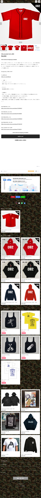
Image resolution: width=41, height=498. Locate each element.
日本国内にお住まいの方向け (20, 140)
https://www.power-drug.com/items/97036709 (11, 124)
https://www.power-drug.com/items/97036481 (11, 113)
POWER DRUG (4, 464)
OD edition (3, 472)
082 (2, 468)
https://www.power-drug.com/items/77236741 (11, 129)
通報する (38, 166)
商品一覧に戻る (20, 478)
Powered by (20, 485)
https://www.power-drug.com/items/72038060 (11, 118)
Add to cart (20, 136)
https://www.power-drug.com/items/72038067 (11, 108)
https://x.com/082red (6, 76)
